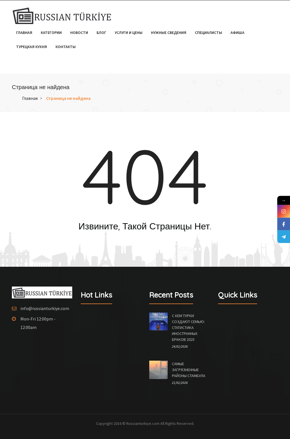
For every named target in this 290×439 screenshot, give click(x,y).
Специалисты (208, 32)
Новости (79, 32)
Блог (101, 32)
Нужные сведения (168, 32)
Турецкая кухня (31, 46)
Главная (24, 32)
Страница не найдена (68, 98)
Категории (51, 32)
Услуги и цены (128, 32)
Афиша (237, 32)
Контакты (66, 46)
